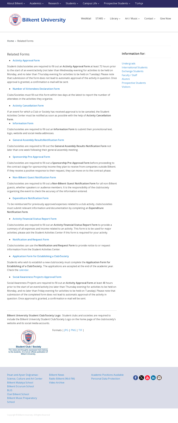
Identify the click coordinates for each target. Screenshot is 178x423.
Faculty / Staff (129, 75)
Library (114, 18)
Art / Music (131, 18)
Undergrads (128, 63)
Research (53, 3)
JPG (66, 330)
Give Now (165, 18)
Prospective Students (116, 3)
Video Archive (56, 382)
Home (10, 41)
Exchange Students (132, 71)
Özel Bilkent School (18, 394)
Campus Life (90, 3)
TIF (80, 330)
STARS (99, 18)
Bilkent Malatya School (20, 382)
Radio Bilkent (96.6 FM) (62, 378)
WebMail (86, 18)
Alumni (126, 79)
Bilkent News (56, 374)
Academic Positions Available (107, 374)
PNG (73, 330)
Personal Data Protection (105, 378)
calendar (24, 270)
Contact (148, 18)
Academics (35, 3)
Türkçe (139, 3)
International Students (135, 67)
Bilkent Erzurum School (20, 386)
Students (71, 3)
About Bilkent (15, 3)
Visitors (126, 86)
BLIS (9, 390)
